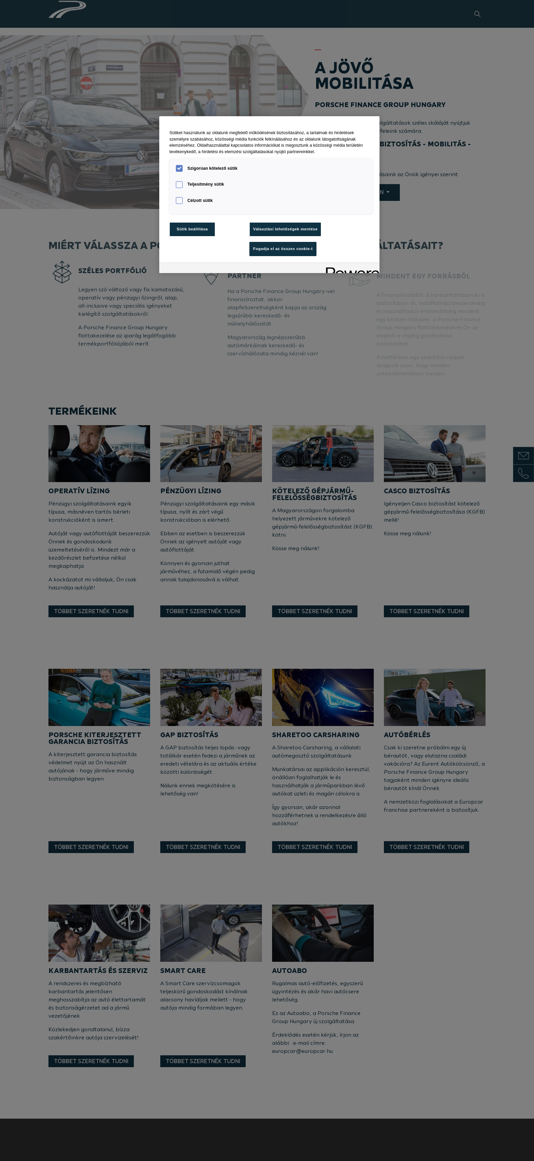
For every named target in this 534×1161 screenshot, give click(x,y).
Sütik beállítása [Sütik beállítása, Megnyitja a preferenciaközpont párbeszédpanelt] (192, 229)
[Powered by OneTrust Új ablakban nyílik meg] (350, 269)
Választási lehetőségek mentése (285, 229)
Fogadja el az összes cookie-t (283, 249)
